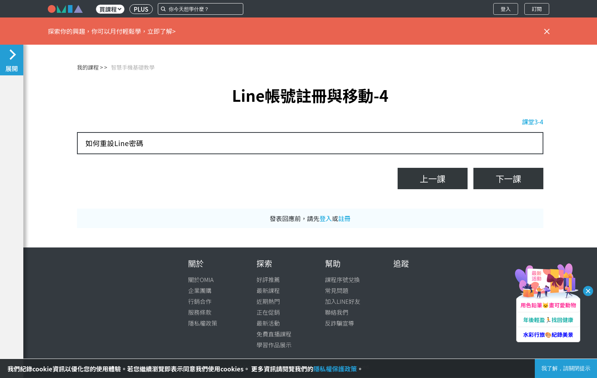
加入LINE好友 (342, 301)
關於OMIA (201, 279)
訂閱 (537, 8)
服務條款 (199, 312)
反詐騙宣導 (339, 323)
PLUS (141, 9)
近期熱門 (268, 301)
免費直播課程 (274, 334)
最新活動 (268, 323)
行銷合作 (199, 301)
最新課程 (268, 290)
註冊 (344, 218)
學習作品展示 (274, 345)
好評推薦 (268, 279)
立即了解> (161, 31)
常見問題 (336, 290)
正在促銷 (268, 312)
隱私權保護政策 (335, 368)
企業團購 (199, 290)
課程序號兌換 (342, 279)
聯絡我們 (336, 312)
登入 (506, 8)
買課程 (110, 9)
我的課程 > (90, 67)
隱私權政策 (202, 323)
